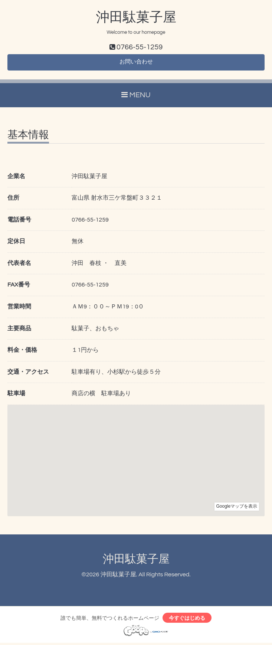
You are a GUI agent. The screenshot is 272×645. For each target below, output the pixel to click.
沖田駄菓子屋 (136, 17)
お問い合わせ (136, 63)
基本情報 (28, 136)
